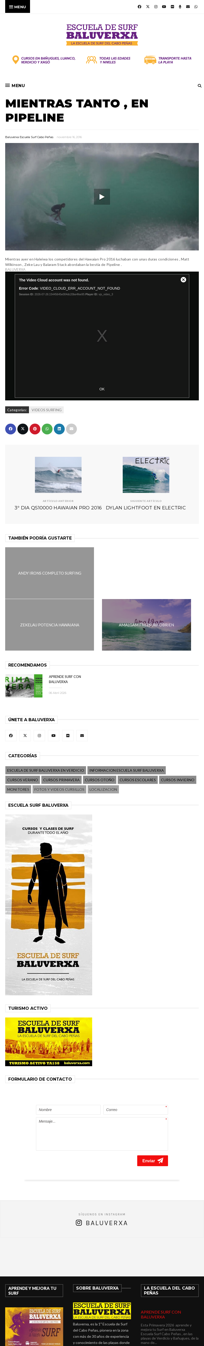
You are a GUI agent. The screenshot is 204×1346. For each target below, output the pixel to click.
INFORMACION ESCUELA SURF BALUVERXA (126, 718)
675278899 (88, 1315)
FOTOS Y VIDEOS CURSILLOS (59, 737)
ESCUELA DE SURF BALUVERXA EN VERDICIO (45, 718)
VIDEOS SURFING (47, 410)
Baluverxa (107, 1159)
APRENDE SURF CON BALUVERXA (161, 1250)
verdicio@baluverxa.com (101, 1321)
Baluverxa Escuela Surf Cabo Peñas (29, 137)
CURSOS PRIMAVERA (61, 728)
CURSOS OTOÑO (99, 728)
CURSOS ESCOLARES (138, 728)
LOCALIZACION (103, 737)
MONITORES (18, 737)
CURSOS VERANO (22, 728)
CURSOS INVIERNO (177, 728)
